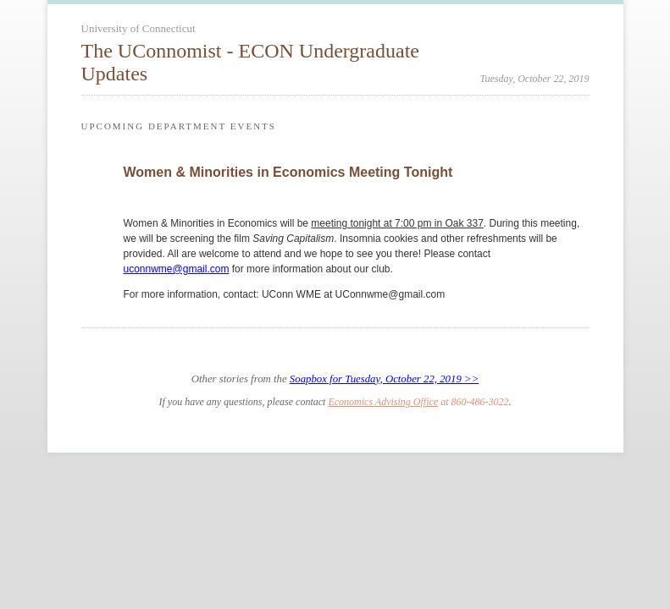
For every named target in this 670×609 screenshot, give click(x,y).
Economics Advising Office (383, 402)
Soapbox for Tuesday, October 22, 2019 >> (384, 379)
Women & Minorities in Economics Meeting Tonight (288, 172)
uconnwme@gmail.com (177, 269)
